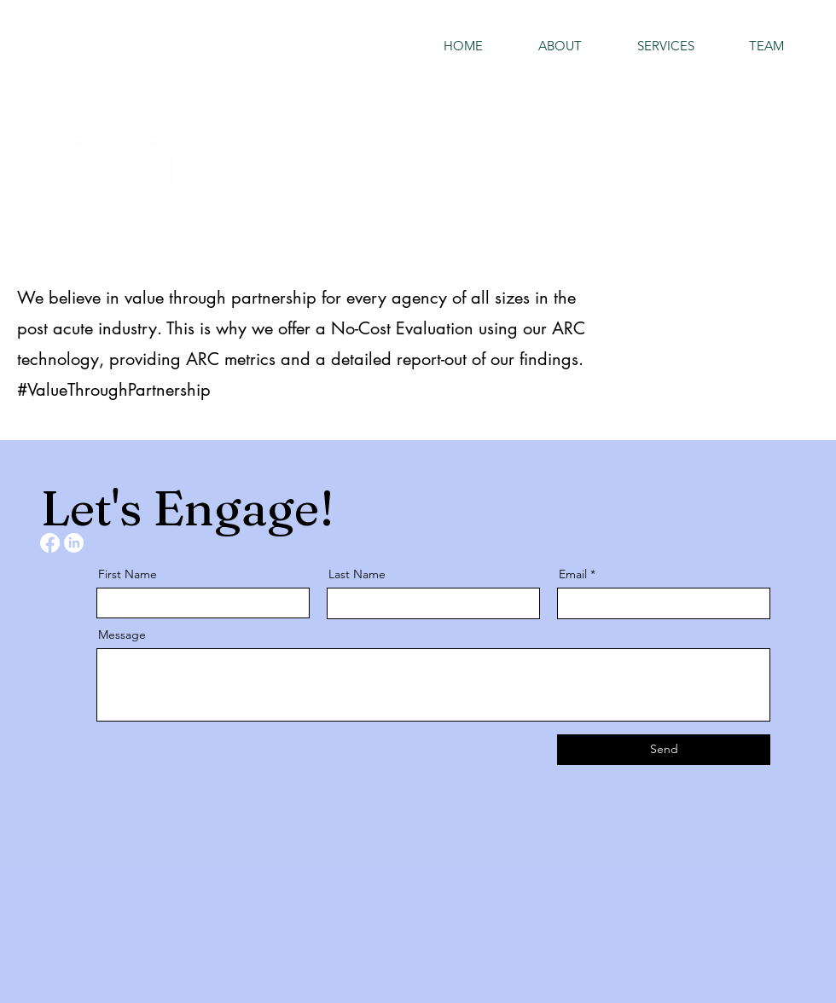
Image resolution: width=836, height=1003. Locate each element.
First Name (127, 574)
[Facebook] (50, 543)
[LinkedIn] (74, 543)
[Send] (663, 749)
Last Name (357, 574)
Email (573, 574)
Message (122, 635)
